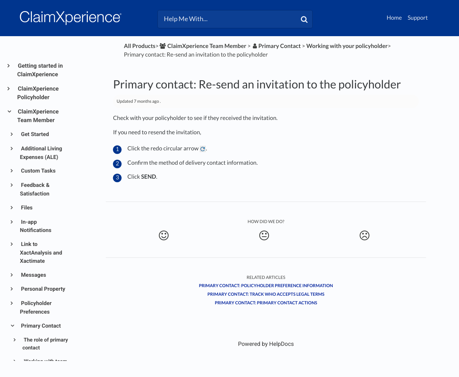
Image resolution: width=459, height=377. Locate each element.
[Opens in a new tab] (266, 343)
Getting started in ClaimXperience (40, 70)
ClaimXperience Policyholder (38, 93)
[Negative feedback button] (364, 236)
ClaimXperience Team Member (38, 116)
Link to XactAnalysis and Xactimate (41, 252)
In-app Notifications (36, 226)
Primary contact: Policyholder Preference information (266, 285)
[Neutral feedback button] (264, 236)
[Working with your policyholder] (347, 46)
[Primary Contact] (276, 46)
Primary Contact (40, 326)
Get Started (34, 134)
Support (418, 17)
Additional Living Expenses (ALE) (41, 152)
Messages (33, 275)
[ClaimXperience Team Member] (202, 46)
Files (26, 207)
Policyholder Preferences (36, 307)
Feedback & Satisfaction (35, 189)
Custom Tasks (38, 171)
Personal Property (42, 289)
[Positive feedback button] (163, 236)
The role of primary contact (45, 344)
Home (394, 17)
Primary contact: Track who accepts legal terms (266, 294)
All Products (140, 46)
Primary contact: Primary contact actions (266, 302)
